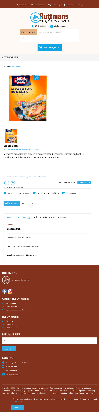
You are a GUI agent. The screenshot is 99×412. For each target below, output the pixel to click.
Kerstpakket (43, 388)
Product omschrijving (18, 217)
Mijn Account (11, 303)
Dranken (90, 390)
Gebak (15, 393)
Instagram (10, 291)
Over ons (9, 321)
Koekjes (44, 393)
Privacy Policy (18, 401)
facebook (4, 291)
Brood (77, 388)
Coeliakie (9, 324)
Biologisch (6, 388)
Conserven (63, 390)
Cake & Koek (34, 390)
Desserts (72, 390)
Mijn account (21, 5)
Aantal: (24, 203)
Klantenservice (11, 328)
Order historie (11, 306)
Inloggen (81, 5)
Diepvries (81, 390)
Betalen (70, 5)
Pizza (92, 393)
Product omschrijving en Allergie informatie (29, 177)
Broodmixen (7, 390)
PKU (13, 388)
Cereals (44, 390)
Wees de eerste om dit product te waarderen (21, 149)
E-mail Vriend (71, 193)
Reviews (62, 217)
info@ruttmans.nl (60, 26)
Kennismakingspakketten (27, 388)
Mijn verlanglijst (37, 5)
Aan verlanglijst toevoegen (18, 193)
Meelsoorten (54, 393)
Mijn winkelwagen (55, 5)
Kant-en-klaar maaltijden (30, 393)
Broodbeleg (86, 388)
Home (6, 66)
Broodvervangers (20, 390)
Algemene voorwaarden (15, 310)
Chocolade (53, 390)
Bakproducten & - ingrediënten (62, 388)
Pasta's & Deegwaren (79, 393)
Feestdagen (7, 393)
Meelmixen (65, 393)
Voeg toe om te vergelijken (47, 193)
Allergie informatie (44, 217)
